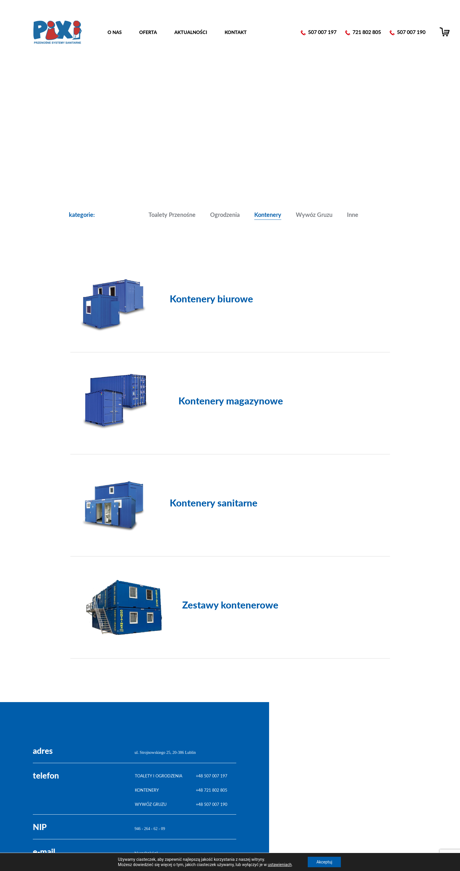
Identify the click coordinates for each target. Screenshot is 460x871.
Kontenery (267, 214)
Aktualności (190, 32)
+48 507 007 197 (211, 775)
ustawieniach (279, 864)
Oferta (148, 32)
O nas (115, 32)
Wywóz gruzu (314, 214)
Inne (352, 214)
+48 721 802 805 (211, 790)
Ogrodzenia (225, 214)
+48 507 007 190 (211, 804)
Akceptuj (324, 862)
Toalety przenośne (172, 214)
